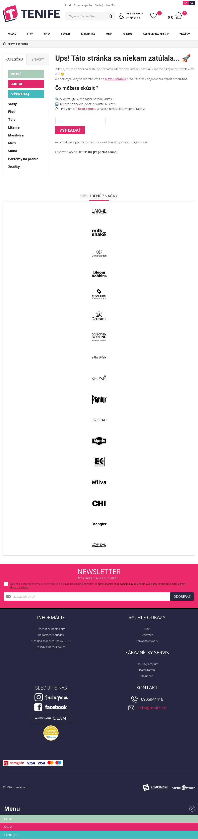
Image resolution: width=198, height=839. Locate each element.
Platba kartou (147, 670)
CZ (191, 2)
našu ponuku (87, 109)
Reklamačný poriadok (51, 635)
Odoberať (182, 596)
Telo (47, 34)
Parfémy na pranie (156, 34)
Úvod (68, 5)
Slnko (127, 34)
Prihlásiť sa (133, 18)
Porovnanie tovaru (147, 641)
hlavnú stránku (115, 79)
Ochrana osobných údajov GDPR (51, 641)
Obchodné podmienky (51, 629)
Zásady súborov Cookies (51, 647)
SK (185, 2)
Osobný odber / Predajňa (108, 5)
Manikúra (88, 34)
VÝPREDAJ (20, 94)
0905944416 (152, 699)
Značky (184, 34)
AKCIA (16, 84)
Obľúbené (147, 676)
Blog (146, 629)
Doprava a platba (83, 5)
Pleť (30, 34)
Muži (109, 34)
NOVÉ (16, 74)
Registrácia (147, 635)
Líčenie (65, 34)
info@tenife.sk (152, 708)
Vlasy (12, 34)
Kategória (14, 59)
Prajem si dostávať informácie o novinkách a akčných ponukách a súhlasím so (97, 585)
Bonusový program (147, 664)
